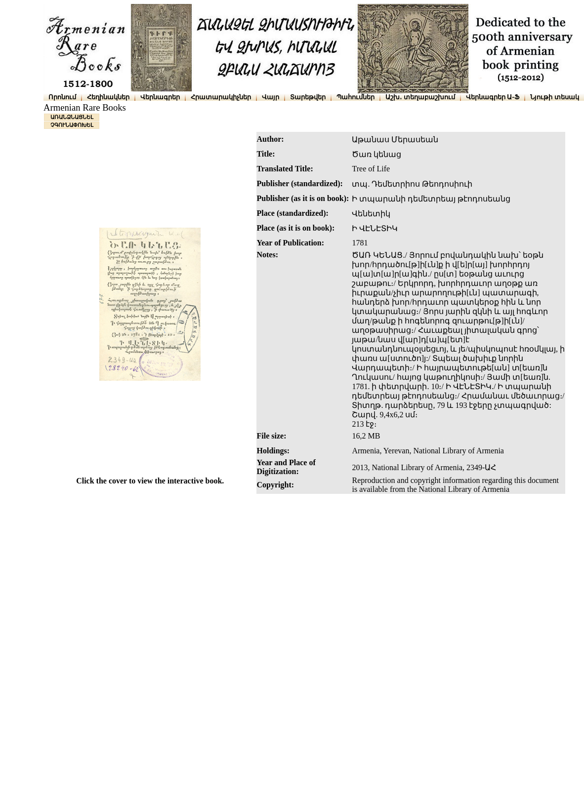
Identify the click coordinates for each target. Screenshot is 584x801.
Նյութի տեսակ (554, 97)
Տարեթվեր (308, 97)
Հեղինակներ (108, 97)
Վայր (270, 97)
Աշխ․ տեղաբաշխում (420, 97)
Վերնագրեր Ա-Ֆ (492, 97)
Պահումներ (355, 97)
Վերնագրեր (160, 97)
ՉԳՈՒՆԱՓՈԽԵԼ (71, 125)
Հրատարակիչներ (221, 97)
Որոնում (62, 97)
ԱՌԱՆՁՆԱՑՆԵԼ (71, 117)
